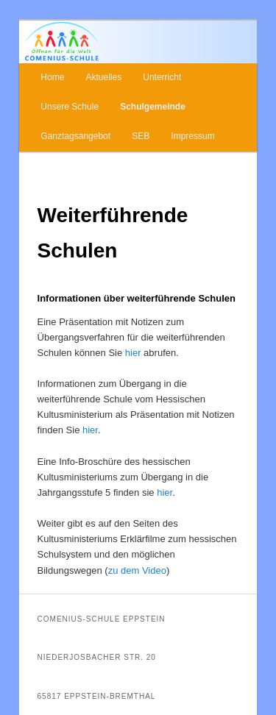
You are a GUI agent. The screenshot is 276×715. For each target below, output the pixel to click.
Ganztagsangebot (75, 136)
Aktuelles (103, 77)
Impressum (192, 136)
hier (131, 352)
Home (52, 77)
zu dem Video (137, 570)
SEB (140, 136)
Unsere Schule (69, 107)
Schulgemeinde (152, 107)
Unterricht (162, 77)
